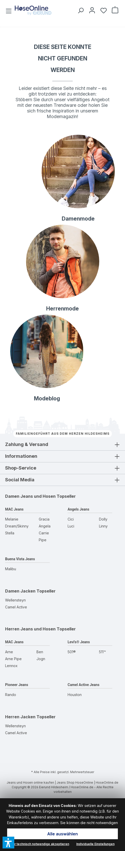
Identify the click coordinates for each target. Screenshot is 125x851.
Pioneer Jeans (16, 685)
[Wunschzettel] (102, 10)
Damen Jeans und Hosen (30, 496)
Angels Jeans (78, 509)
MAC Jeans (14, 509)
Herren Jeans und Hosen (30, 628)
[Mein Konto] (91, 10)
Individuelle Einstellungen (95, 844)
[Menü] (9, 10)
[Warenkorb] (114, 10)
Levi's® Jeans (79, 642)
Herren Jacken (20, 716)
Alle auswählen (62, 833)
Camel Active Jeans (83, 685)
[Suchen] (79, 10)
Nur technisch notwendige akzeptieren (39, 844)
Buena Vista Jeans (20, 559)
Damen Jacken (20, 591)
